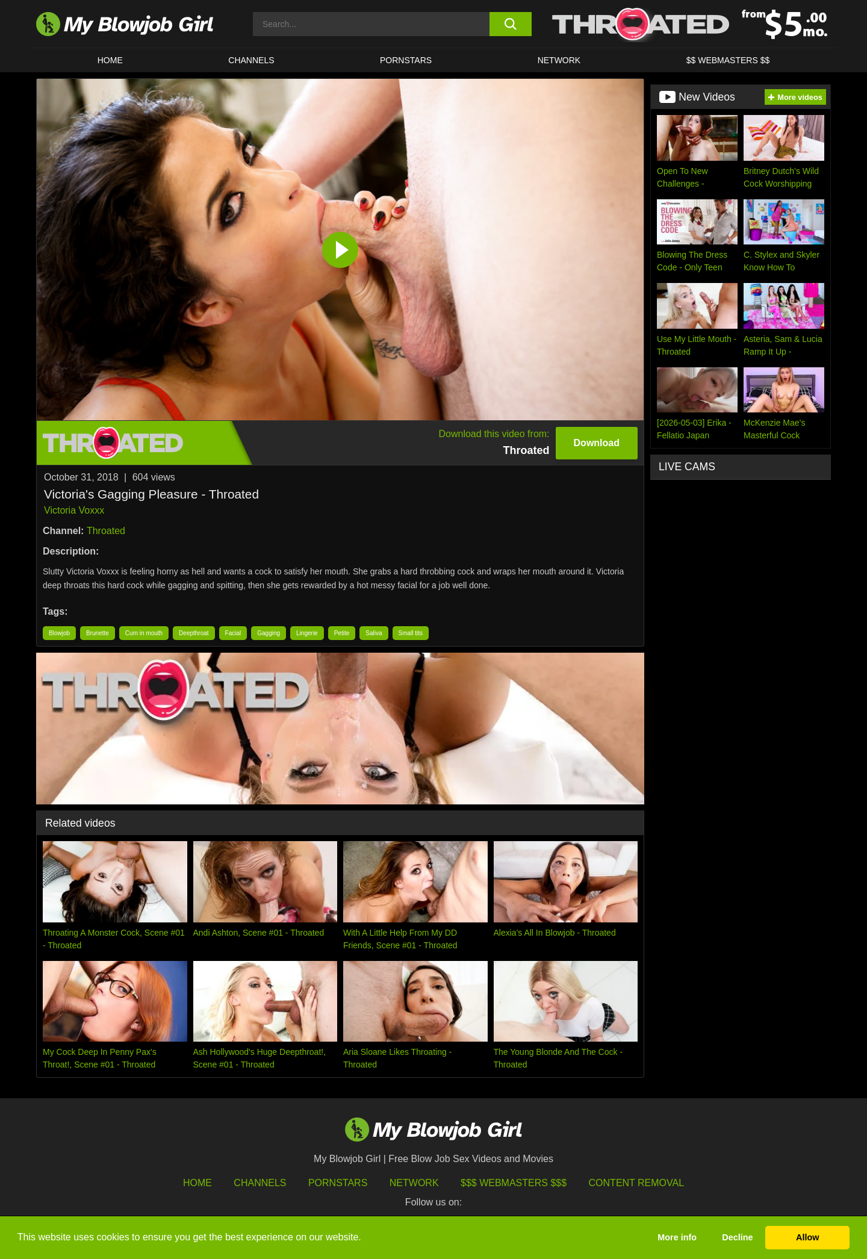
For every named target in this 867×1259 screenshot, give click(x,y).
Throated (106, 531)
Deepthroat (193, 633)
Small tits (411, 633)
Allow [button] (807, 1237)
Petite (342, 633)
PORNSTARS (406, 60)
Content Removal (637, 1183)
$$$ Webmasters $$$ (514, 1183)
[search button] (510, 24)
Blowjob (59, 633)
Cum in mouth (144, 633)
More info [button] (677, 1237)
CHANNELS (251, 60)
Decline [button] (737, 1237)
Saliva (373, 633)
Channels (260, 1183)
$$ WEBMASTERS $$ (728, 60)
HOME (110, 60)
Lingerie (307, 633)
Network (559, 60)
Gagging (268, 633)
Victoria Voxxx (74, 510)
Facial (233, 633)
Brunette (97, 633)
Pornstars (337, 1183)
